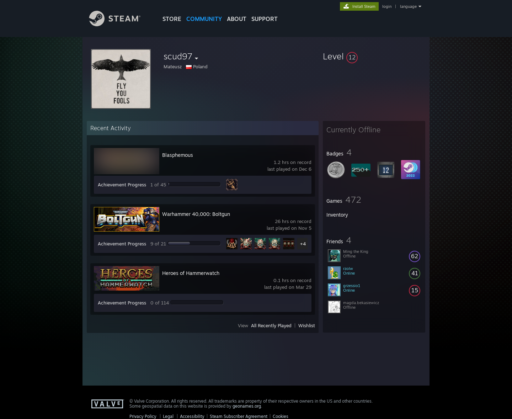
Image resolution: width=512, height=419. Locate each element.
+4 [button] (303, 243)
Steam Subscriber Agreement (238, 416)
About (236, 18)
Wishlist (306, 325)
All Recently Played (271, 325)
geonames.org (247, 406)
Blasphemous (177, 155)
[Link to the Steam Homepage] (120, 24)
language (408, 6)
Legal (168, 416)
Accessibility (192, 416)
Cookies (280, 416)
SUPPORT (264, 18)
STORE (171, 18)
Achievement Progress (122, 184)
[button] (374, 56)
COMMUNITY (204, 18)
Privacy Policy (142, 416)
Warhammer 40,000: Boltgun (196, 214)
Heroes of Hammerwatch (190, 273)
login (386, 6)
